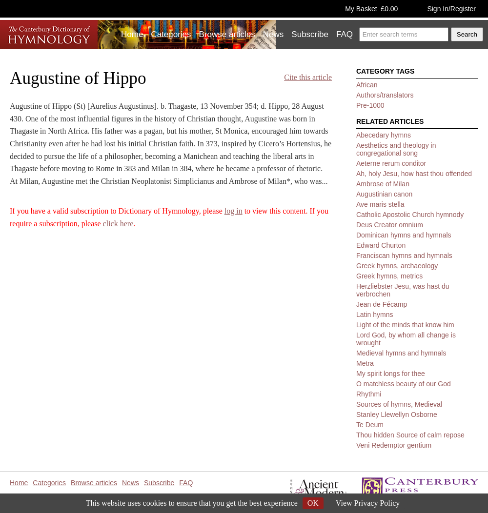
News (273, 34)
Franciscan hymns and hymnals (404, 255)
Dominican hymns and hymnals (403, 235)
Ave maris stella (380, 204)
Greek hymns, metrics (389, 276)
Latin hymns (374, 314)
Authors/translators (385, 95)
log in (233, 211)
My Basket (371, 9)
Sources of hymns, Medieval (399, 404)
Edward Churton (381, 245)
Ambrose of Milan (382, 184)
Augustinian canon (384, 194)
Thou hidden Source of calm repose (410, 435)
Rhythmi (368, 394)
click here (118, 223)
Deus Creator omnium (389, 225)
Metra (365, 363)
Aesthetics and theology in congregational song (396, 149)
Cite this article (308, 77)
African (367, 85)
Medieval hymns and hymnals (401, 353)
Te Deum (370, 425)
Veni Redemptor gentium (393, 445)
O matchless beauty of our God (403, 384)
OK (313, 503)
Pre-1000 (370, 105)
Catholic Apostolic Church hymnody (410, 214)
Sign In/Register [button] (451, 9)
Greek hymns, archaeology (397, 266)
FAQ (344, 34)
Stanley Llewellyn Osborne (396, 414)
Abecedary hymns (383, 135)
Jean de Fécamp (381, 304)
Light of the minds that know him (405, 325)
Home (132, 34)
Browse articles (227, 34)
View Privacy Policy (368, 503)
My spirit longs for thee (390, 373)
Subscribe (309, 34)
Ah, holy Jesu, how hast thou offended (414, 174)
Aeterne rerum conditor (391, 163)
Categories (171, 34)
